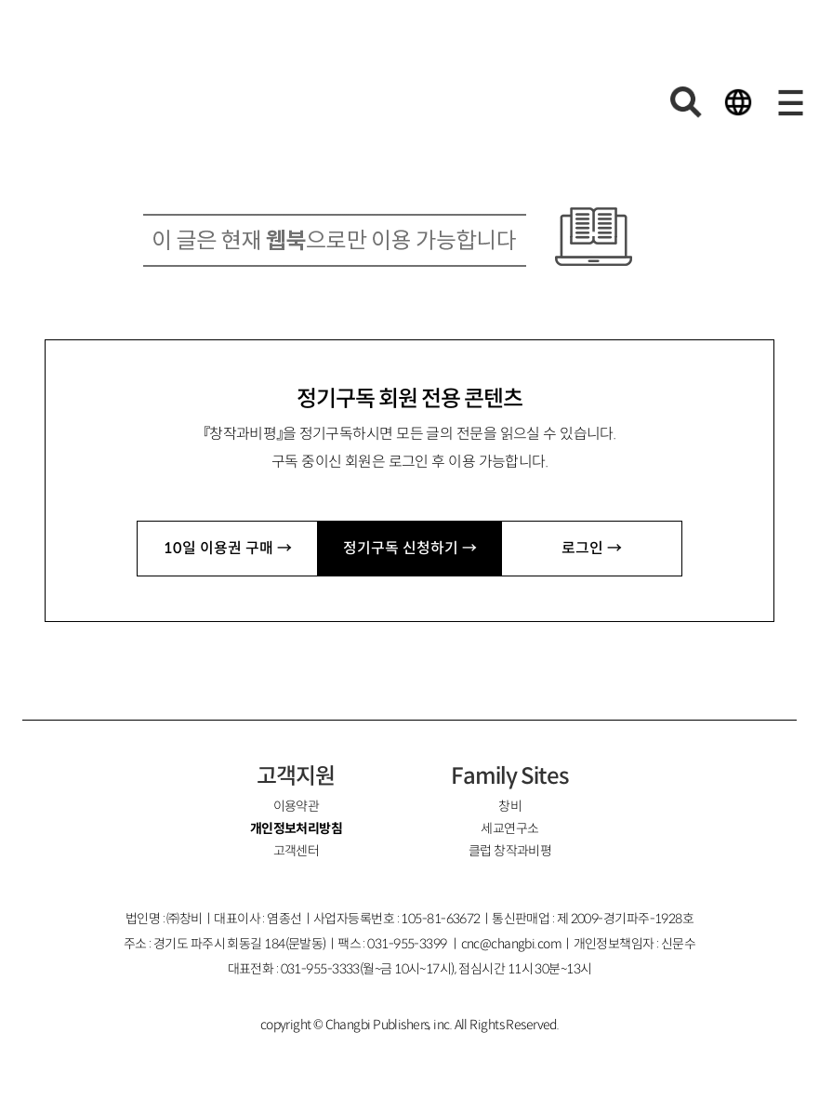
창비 (510, 806)
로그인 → (591, 548)
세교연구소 (509, 828)
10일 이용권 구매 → (228, 548)
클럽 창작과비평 (510, 850)
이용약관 (296, 806)
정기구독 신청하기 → (410, 548)
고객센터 (296, 850)
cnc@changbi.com (511, 943)
